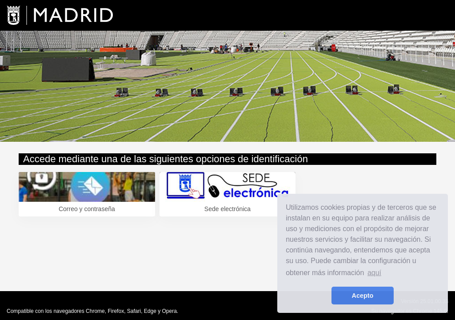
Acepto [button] (363, 295)
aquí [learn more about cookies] (374, 272)
